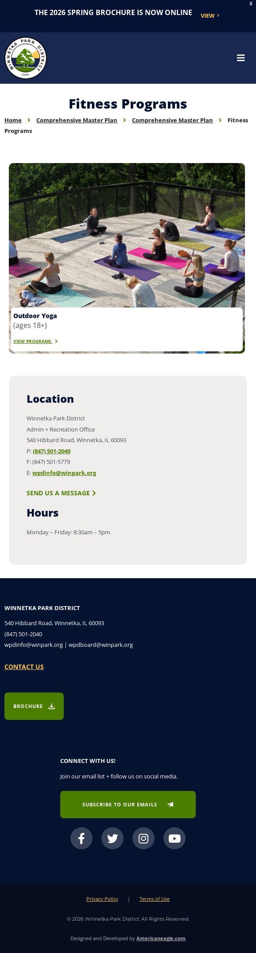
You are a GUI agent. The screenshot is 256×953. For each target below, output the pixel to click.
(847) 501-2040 (51, 451)
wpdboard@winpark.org (101, 645)
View (208, 15)
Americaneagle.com (161, 938)
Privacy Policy (102, 898)
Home (13, 120)
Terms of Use (155, 898)
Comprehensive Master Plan (76, 120)
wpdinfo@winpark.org (64, 473)
